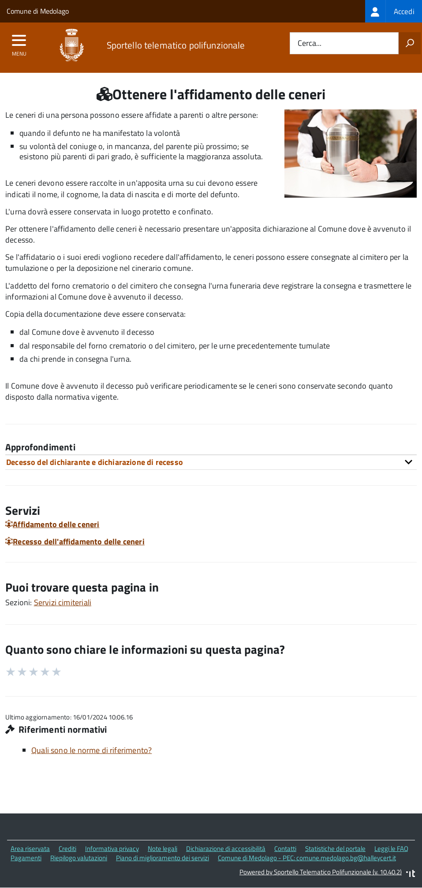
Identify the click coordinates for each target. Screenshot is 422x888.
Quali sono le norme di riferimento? (91, 750)
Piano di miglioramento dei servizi (162, 858)
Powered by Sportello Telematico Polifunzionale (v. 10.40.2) (320, 872)
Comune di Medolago (38, 11)
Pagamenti (26, 858)
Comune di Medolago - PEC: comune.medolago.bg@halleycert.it (307, 858)
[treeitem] (393, 11)
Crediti (67, 848)
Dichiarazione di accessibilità (225, 848)
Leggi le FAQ (391, 848)
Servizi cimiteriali (62, 602)
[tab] (211, 462)
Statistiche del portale (335, 848)
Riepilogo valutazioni (78, 858)
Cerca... (309, 43)
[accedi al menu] (19, 43)
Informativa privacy (112, 848)
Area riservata (30, 848)
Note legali (162, 848)
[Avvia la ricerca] (410, 43)
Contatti (285, 848)
